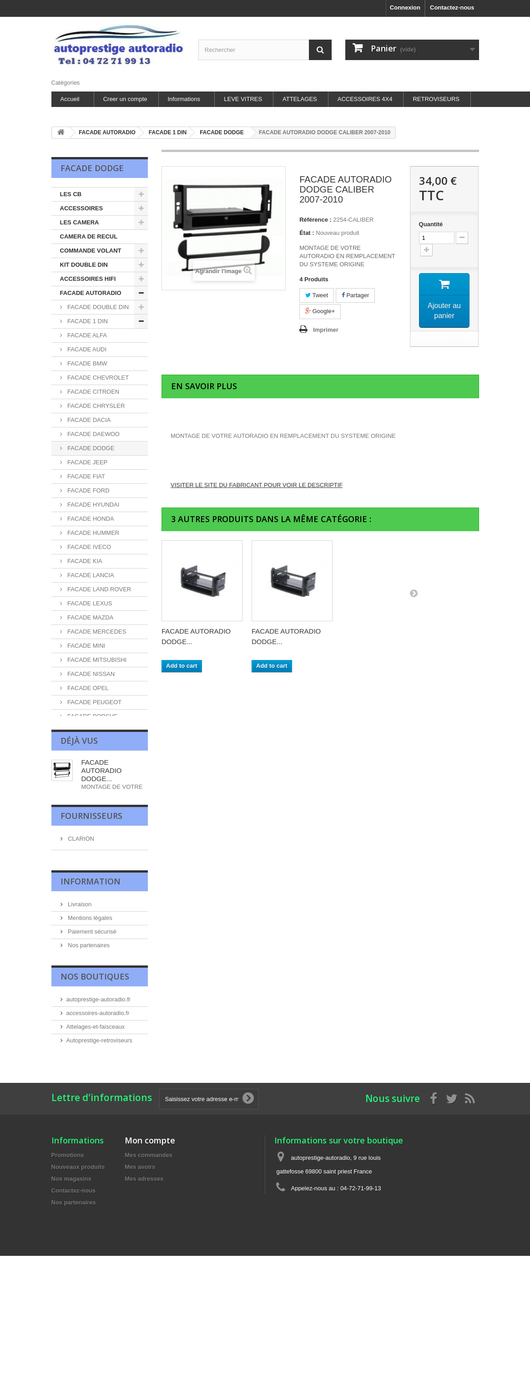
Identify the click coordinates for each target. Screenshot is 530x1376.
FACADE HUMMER (93, 532)
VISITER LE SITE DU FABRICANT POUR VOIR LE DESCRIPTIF (257, 485)
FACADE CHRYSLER (95, 405)
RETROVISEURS (436, 99)
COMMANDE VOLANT (90, 250)
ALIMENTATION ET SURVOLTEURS (86, 948)
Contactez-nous (452, 7)
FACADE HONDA (90, 518)
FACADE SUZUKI (90, 843)
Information (91, 1226)
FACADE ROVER (90, 744)
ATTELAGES (300, 99)
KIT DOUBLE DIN (84, 264)
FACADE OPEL (87, 688)
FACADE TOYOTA (91, 857)
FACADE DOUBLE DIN (97, 307)
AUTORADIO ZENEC (88, 983)
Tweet (316, 295)
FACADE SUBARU (91, 829)
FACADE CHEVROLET (97, 377)
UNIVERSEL (83, 913)
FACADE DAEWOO (93, 434)
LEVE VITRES (243, 99)
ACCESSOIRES (81, 208)
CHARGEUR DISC (85, 969)
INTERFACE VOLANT (90, 1025)
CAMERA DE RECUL (89, 236)
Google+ (320, 311)
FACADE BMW (86, 363)
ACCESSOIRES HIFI (88, 278)
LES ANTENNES (83, 1011)
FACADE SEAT (87, 772)
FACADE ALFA (86, 335)
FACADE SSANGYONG (98, 815)
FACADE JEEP (87, 462)
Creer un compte (125, 99)
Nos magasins (86, 1316)
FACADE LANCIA (90, 575)
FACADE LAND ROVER (98, 589)
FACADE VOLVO (89, 899)
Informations (184, 99)
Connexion (405, 7)
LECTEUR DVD (81, 997)
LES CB (71, 194)
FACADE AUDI (86, 349)
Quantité (431, 224)
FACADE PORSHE (92, 716)
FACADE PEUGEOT (94, 702)
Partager (355, 295)
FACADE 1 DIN (87, 321)
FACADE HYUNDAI (93, 504)
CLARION (80, 1169)
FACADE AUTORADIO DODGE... (101, 1088)
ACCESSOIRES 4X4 (365, 99)
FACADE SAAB (87, 758)
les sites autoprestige (95, 1303)
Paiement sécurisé (91, 1275)
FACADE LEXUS (89, 603)
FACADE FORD (88, 490)
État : (306, 232)
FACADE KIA (84, 561)
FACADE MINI (86, 645)
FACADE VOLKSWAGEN (81, 878)
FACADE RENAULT (93, 730)
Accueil (70, 99)
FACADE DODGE (90, 448)
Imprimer (325, 329)
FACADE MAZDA (90, 617)
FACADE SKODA (90, 786)
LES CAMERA (79, 222)
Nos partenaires (88, 1289)
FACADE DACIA (88, 419)
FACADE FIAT (85, 476)
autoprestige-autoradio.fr (98, 1369)
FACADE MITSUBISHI (96, 659)
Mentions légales (89, 1262)
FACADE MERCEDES (96, 631)
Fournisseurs (91, 1147)
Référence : (315, 219)
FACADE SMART (90, 800)
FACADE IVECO (88, 546)
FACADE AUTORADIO (90, 292)
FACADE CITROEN (93, 391)
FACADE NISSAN (90, 673)
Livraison (79, 1248)
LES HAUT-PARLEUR (89, 927)
